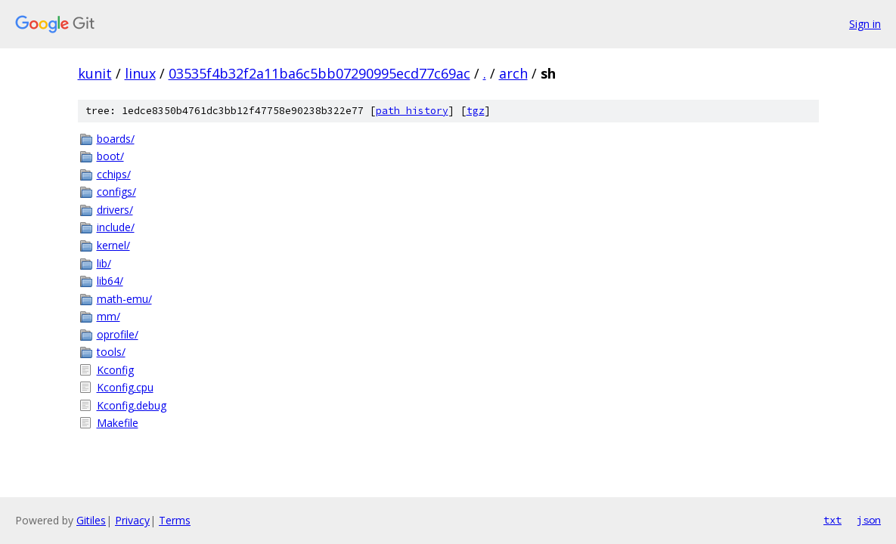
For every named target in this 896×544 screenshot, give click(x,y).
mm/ (108, 316)
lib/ (104, 263)
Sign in (865, 24)
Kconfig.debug (131, 405)
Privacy (132, 520)
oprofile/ (117, 334)
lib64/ (110, 281)
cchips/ (114, 174)
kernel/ (113, 245)
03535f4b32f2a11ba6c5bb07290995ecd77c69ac (319, 73)
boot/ (110, 156)
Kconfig (115, 370)
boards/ (116, 138)
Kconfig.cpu (125, 387)
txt (832, 520)
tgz (476, 110)
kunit (95, 73)
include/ (116, 227)
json (869, 520)
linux (140, 73)
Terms (175, 520)
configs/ (116, 191)
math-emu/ (124, 299)
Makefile (117, 423)
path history (412, 110)
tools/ (111, 352)
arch (513, 73)
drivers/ (115, 209)
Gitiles (91, 520)
